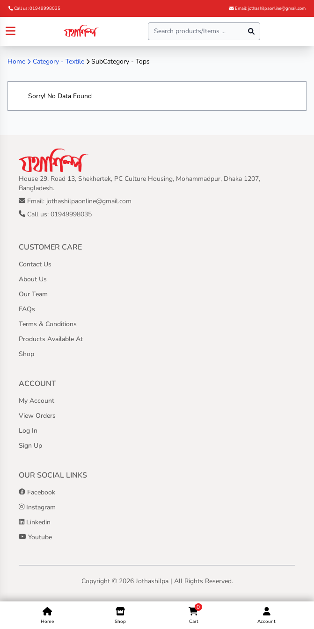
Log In (28, 430)
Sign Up (30, 445)
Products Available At (51, 339)
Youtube (35, 537)
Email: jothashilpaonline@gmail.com (267, 8)
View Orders (37, 415)
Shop (26, 354)
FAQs (27, 309)
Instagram (37, 507)
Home (16, 61)
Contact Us (35, 264)
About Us (33, 279)
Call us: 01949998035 (34, 8)
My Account (36, 400)
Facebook (37, 492)
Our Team (33, 294)
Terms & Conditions (48, 324)
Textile (75, 61)
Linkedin (35, 522)
